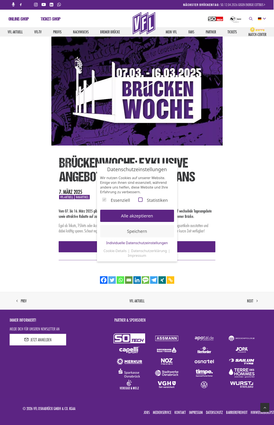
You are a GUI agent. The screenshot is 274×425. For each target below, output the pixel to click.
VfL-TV (38, 32)
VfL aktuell (15, 32)
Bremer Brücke (110, 32)
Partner (211, 32)
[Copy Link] (170, 280)
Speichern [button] (137, 231)
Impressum (196, 412)
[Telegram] (154, 280)
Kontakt (180, 412)
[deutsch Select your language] (261, 18)
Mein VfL (171, 32)
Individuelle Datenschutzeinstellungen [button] (137, 243)
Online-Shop (19, 19)
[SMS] (145, 280)
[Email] (129, 280)
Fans (191, 32)
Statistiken (153, 200)
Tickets (232, 32)
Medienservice (162, 412)
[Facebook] (103, 280)
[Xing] (162, 280)
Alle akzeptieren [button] (137, 216)
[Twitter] (112, 280)
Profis (57, 32)
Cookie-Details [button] (115, 250)
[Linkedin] (137, 280)
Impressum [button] (137, 255)
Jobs (147, 412)
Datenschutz (214, 412)
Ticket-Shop (51, 19)
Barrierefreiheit (236, 412)
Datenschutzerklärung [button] (149, 250)
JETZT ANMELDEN (38, 339)
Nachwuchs (81, 32)
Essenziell (116, 200)
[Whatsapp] (120, 280)
